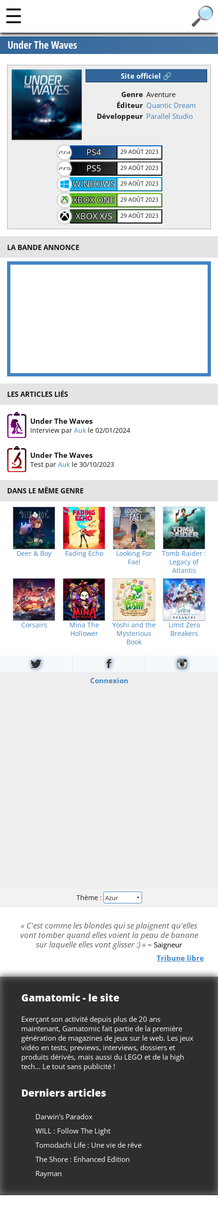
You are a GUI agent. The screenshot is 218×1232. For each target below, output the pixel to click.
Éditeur (130, 105)
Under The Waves (42, 45)
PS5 (93, 168)
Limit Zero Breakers (184, 629)
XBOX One (94, 199)
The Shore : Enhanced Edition (82, 1159)
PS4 (93, 152)
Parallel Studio (169, 116)
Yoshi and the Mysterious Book (134, 633)
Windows (94, 183)
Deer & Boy (34, 553)
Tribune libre (180, 957)
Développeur (120, 116)
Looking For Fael (134, 557)
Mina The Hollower (84, 629)
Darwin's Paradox (63, 1116)
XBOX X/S (93, 216)
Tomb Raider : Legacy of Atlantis (184, 562)
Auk (80, 429)
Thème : (109, 897)
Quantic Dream (171, 105)
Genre (132, 94)
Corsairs (34, 625)
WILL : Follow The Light (72, 1130)
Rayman (48, 1173)
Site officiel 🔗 (146, 75)
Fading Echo (84, 553)
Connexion (109, 680)
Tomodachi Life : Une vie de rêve (88, 1145)
